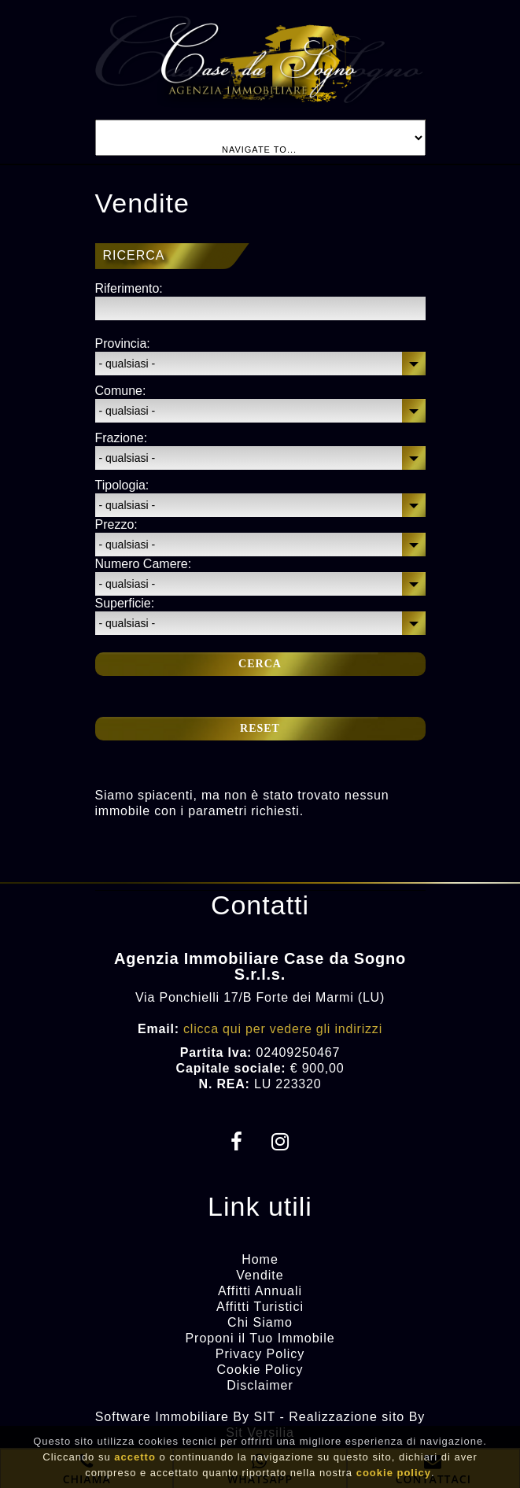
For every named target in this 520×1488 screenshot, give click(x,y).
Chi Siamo (260, 1322)
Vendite (259, 1275)
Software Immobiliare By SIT (185, 1416)
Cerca (260, 664)
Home (260, 1259)
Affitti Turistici (260, 1306)
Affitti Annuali (260, 1291)
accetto (135, 1460)
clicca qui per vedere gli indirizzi (282, 1029)
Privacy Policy (260, 1354)
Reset (260, 728)
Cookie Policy (260, 1369)
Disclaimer (260, 1385)
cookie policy (393, 1476)
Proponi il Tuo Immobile (259, 1338)
